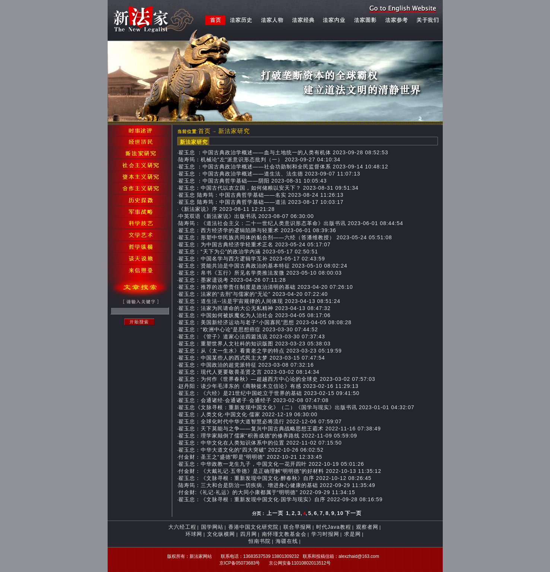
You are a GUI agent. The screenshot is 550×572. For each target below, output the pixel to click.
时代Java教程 (333, 527)
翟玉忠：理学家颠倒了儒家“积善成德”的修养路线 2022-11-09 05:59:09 (267, 436)
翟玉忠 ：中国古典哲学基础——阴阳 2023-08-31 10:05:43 (252, 181)
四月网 (248, 534)
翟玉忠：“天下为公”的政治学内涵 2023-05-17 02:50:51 (248, 252)
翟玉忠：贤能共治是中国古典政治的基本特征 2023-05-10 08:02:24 (262, 266)
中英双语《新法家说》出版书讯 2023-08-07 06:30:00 (246, 216)
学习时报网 (325, 534)
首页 (204, 131)
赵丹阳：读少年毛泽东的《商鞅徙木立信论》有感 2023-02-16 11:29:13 (268, 386)
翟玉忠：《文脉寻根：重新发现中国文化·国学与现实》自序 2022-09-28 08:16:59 (280, 499)
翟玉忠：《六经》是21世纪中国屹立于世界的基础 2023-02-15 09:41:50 (268, 393)
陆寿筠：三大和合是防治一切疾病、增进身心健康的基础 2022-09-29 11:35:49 (276, 485)
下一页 (353, 513)
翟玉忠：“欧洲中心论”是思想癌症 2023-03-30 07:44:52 (248, 329)
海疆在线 (287, 541)
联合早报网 (297, 527)
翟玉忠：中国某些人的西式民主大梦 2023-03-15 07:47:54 (251, 358)
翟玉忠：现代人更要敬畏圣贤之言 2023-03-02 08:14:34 (248, 372)
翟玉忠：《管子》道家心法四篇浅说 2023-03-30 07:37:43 (251, 336)
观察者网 (367, 527)
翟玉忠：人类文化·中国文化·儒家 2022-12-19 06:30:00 (248, 414)
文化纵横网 (221, 534)
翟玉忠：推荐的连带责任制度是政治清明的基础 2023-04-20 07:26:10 (265, 287)
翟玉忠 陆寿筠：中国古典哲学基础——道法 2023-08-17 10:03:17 (261, 202)
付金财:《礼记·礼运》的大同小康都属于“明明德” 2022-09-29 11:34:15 (266, 492)
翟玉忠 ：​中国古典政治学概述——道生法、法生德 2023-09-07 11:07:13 (269, 174)
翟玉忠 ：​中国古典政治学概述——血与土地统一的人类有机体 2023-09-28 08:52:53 (283, 152)
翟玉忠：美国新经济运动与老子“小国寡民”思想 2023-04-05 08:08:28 (265, 322)
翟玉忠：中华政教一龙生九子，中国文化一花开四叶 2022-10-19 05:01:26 (271, 464)
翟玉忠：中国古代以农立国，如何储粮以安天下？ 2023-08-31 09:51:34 (268, 188)
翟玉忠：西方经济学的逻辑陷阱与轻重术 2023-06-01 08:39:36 (257, 230)
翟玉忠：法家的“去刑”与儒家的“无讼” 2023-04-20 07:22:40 (253, 294)
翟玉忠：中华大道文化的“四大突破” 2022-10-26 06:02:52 (251, 450)
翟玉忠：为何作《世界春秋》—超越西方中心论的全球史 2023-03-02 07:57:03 (276, 379)
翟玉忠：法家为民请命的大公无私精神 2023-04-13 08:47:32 (254, 308)
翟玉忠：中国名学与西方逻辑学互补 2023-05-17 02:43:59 (251, 259)
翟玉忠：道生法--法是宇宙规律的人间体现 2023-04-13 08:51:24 (259, 301)
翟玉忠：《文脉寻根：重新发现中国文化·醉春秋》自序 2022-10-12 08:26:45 (275, 478)
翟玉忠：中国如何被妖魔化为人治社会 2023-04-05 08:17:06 (254, 315)
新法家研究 (234, 131)
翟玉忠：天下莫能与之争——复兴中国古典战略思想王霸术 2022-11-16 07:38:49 (279, 429)
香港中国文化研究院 (253, 527)
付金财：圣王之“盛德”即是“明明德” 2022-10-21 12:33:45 (250, 457)
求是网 (352, 534)
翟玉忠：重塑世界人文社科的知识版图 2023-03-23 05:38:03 (254, 344)
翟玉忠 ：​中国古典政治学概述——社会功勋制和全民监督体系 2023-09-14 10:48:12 (283, 167)
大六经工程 (182, 527)
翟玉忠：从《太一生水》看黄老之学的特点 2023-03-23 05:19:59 (260, 351)
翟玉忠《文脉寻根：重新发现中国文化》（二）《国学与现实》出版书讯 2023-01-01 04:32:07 (296, 407)
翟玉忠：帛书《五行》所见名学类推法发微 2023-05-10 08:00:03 (260, 273)
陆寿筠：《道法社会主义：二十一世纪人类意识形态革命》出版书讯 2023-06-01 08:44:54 (290, 223)
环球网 (193, 534)
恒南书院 (259, 541)
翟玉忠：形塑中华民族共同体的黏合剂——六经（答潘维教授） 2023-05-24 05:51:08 (285, 237)
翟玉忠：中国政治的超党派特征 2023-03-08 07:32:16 (246, 365)
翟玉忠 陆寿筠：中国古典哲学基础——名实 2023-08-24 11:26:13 (261, 195)
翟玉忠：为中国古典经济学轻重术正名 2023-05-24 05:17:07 (254, 244)
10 (340, 513)
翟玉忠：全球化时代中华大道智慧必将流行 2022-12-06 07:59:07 (260, 421)
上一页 (275, 513)
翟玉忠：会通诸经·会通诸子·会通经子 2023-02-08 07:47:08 (253, 400)
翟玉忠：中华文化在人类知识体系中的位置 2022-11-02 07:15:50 (260, 443)
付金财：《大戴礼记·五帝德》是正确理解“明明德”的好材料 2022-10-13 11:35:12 (279, 471)
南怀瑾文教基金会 (284, 534)
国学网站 (212, 527)
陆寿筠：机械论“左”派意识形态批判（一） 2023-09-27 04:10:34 (259, 159)
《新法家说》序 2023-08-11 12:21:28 (226, 209)
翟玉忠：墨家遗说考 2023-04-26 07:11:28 (232, 280)
